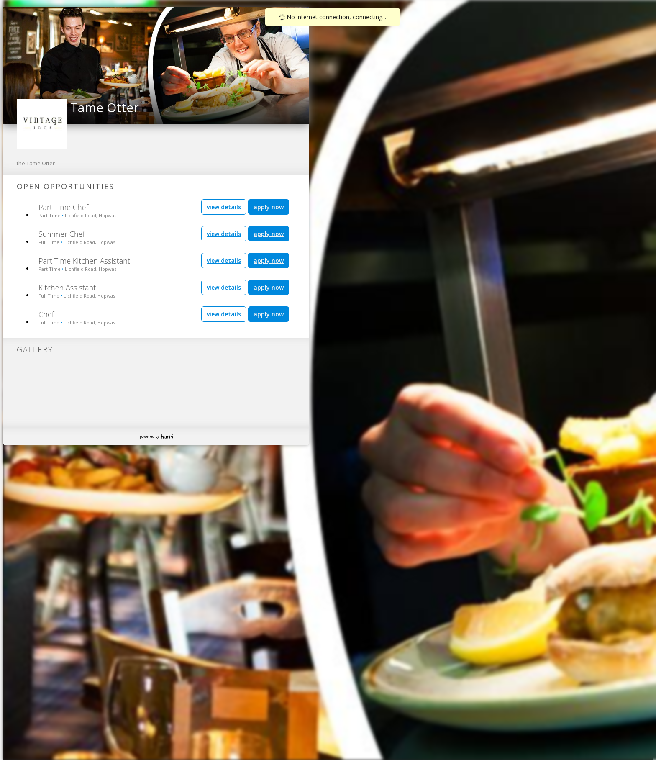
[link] (300, 30)
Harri (167, 436)
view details (224, 207)
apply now (269, 207)
